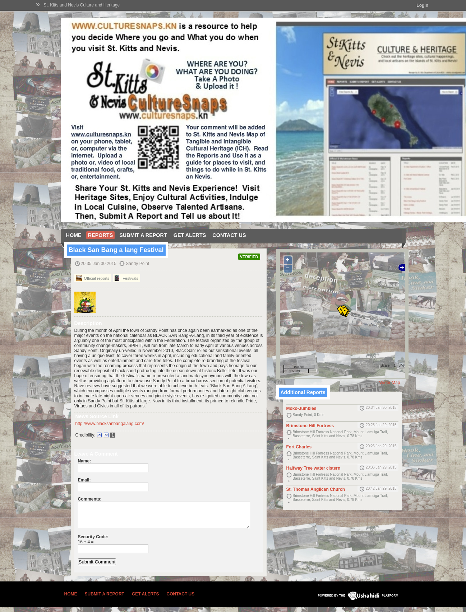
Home (74, 235)
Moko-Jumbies (301, 408)
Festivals (126, 278)
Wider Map (389, 382)
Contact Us (229, 235)
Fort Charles (299, 446)
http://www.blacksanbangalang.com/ (109, 423)
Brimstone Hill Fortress (310, 425)
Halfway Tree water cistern (313, 468)
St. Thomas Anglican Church (315, 489)
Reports (100, 235)
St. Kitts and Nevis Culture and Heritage (81, 5)
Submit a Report (143, 235)
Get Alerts (190, 235)
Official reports (93, 278)
